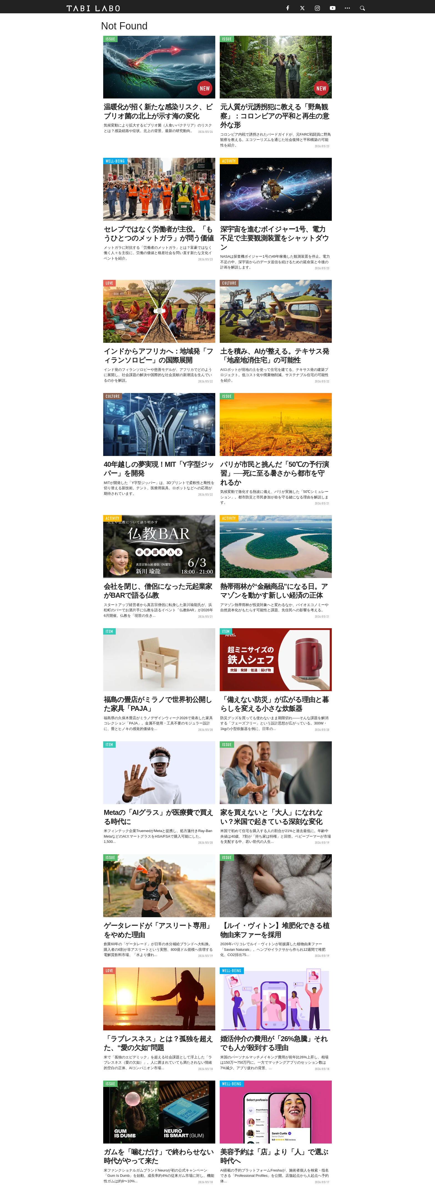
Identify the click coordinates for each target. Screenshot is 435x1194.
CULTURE (229, 285)
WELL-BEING (115, 163)
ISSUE (110, 41)
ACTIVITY (229, 163)
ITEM (109, 633)
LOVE (109, 285)
